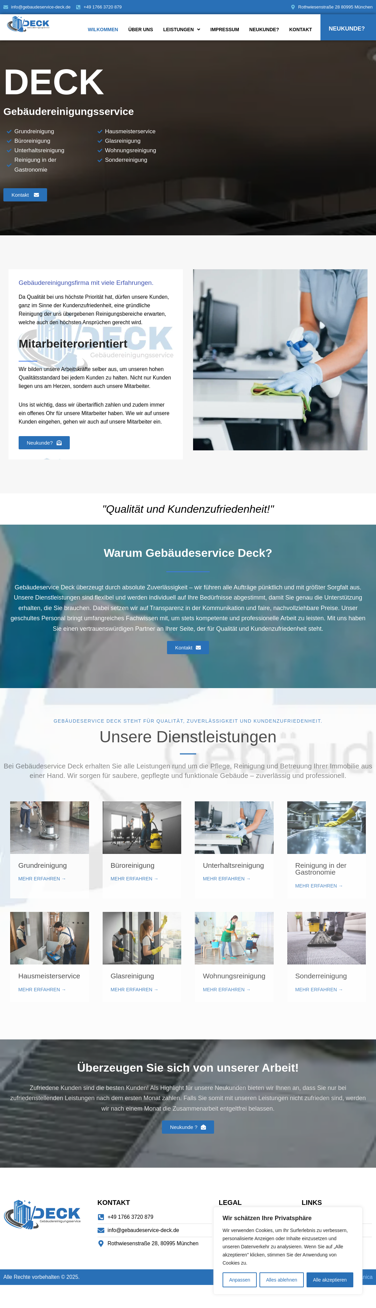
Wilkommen (103, 29)
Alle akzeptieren (330, 1280)
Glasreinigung (132, 997)
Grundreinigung (42, 886)
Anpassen (239, 1280)
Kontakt (300, 29)
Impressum (224, 29)
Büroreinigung (133, 886)
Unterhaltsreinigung (233, 886)
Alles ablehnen (281, 1280)
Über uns (140, 29)
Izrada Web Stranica (348, 1300)
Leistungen (181, 29)
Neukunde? (264, 29)
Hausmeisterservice (49, 997)
